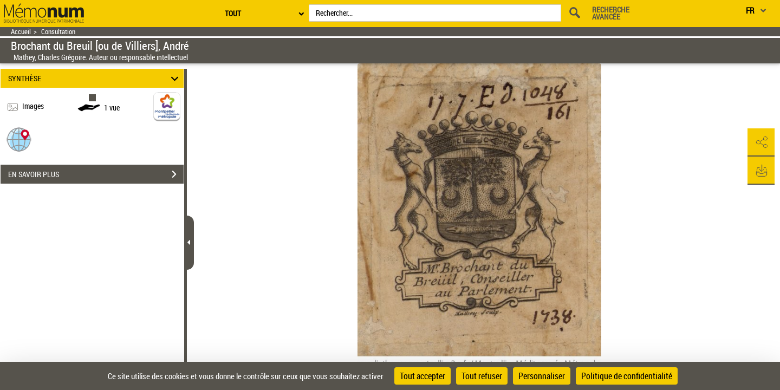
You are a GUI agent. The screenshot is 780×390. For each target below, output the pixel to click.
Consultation (58, 31)
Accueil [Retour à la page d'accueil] (21, 31)
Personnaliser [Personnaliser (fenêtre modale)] (541, 376)
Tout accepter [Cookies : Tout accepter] (422, 376)
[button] (18, 139)
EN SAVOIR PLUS (96, 174)
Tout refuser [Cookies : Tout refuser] (481, 376)
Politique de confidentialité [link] (626, 376)
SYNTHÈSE (95, 78)
